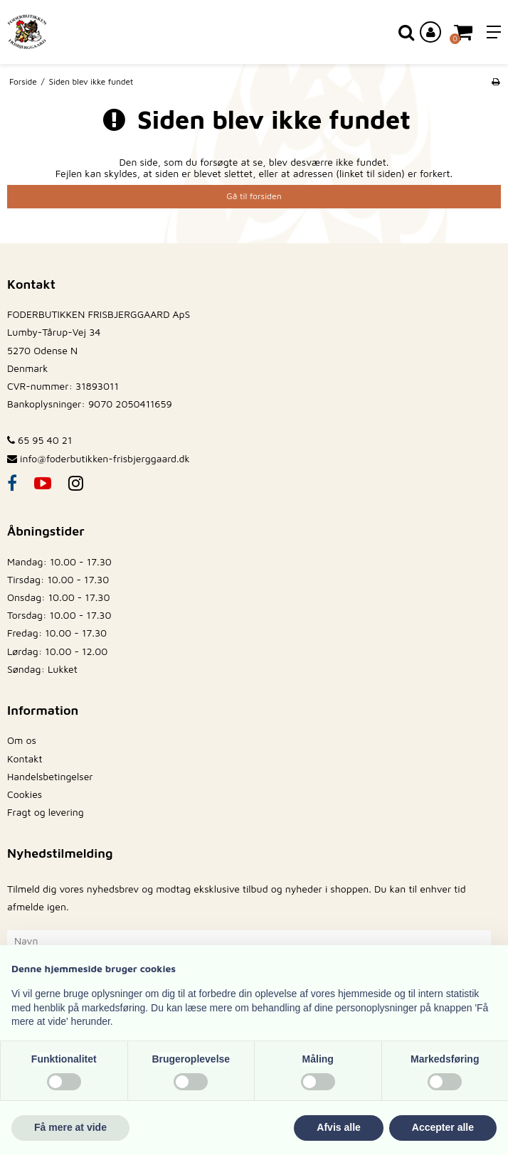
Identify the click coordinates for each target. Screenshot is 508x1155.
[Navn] (249, 940)
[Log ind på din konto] (430, 32)
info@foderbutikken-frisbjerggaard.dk (105, 458)
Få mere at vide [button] (70, 1127)
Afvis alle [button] (338, 1127)
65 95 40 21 (39, 440)
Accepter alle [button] (443, 1127)
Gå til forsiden (253, 196)
